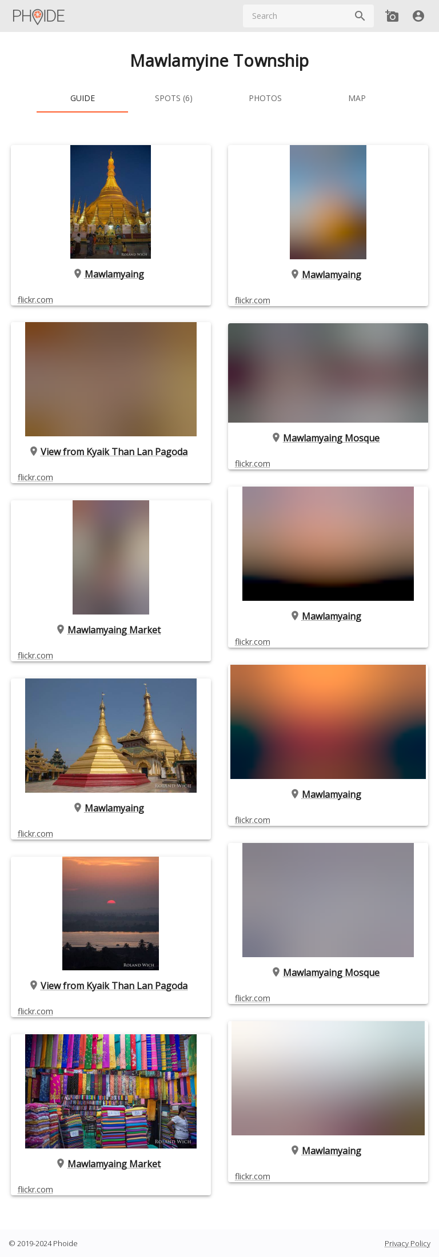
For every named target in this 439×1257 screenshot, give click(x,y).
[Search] (360, 16)
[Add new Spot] (392, 16)
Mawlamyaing (111, 273)
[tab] (82, 99)
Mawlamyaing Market (111, 630)
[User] (418, 16)
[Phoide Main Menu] (39, 16)
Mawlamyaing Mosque (328, 438)
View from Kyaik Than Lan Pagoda (111, 451)
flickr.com (35, 299)
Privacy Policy (407, 1243)
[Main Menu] (39, 16)
